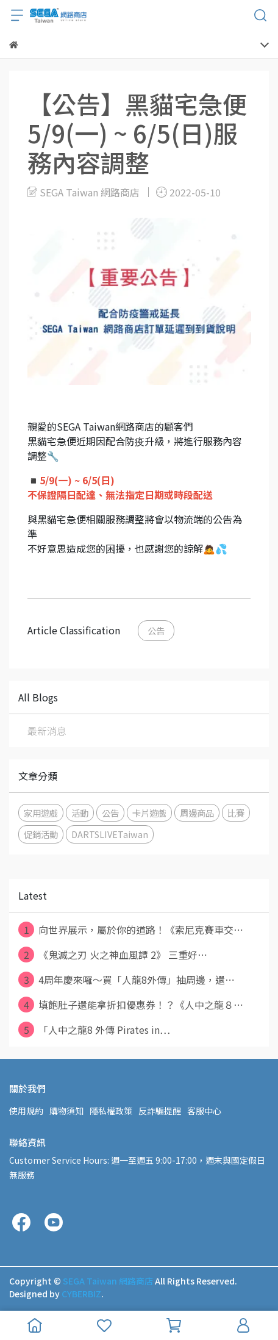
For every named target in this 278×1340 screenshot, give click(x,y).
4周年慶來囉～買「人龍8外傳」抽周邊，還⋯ (126, 979)
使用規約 (26, 1111)
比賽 (235, 812)
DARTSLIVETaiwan (109, 834)
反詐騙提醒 (159, 1111)
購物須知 (66, 1111)
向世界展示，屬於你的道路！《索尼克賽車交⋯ (130, 929)
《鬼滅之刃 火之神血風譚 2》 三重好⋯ (112, 954)
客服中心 (204, 1111)
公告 (156, 630)
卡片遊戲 (149, 812)
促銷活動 (41, 834)
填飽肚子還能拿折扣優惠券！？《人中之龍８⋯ (130, 1004)
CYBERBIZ (81, 1294)
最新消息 (46, 730)
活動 (79, 812)
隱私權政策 (111, 1111)
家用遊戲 (41, 812)
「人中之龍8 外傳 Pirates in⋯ (94, 1029)
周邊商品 (197, 812)
